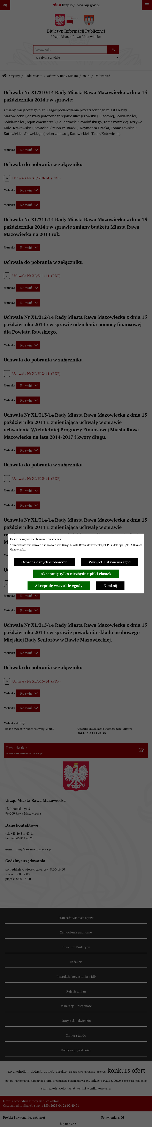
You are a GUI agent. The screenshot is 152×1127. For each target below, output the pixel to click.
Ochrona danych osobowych (44, 562)
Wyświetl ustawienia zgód (110, 562)
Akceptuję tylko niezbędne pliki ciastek (76, 573)
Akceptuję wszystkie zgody (59, 585)
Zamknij (110, 585)
